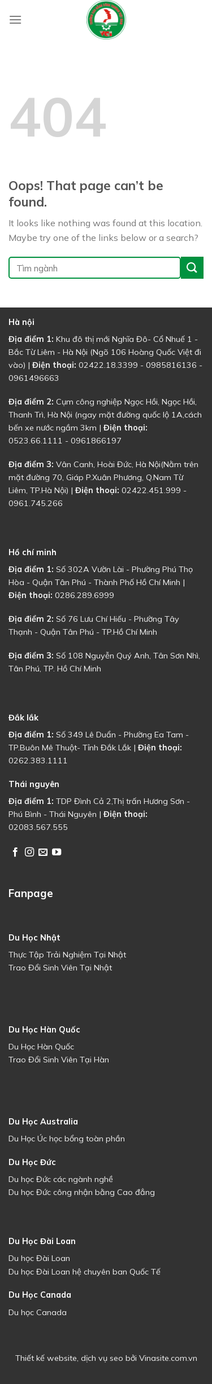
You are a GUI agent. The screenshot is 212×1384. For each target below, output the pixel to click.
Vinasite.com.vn (168, 1358)
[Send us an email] (42, 852)
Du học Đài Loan (39, 1258)
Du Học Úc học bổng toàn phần (66, 1138)
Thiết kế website (46, 1358)
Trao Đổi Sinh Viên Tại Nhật (60, 968)
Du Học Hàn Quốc (41, 1047)
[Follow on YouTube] (56, 852)
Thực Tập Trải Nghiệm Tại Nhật (67, 955)
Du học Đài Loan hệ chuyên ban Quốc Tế (84, 1272)
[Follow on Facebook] (15, 852)
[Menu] (15, 19)
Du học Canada (37, 1312)
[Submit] (192, 268)
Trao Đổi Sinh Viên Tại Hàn (58, 1060)
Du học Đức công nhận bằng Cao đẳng (81, 1192)
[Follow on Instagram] (29, 852)
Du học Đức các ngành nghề (60, 1179)
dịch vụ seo (102, 1358)
